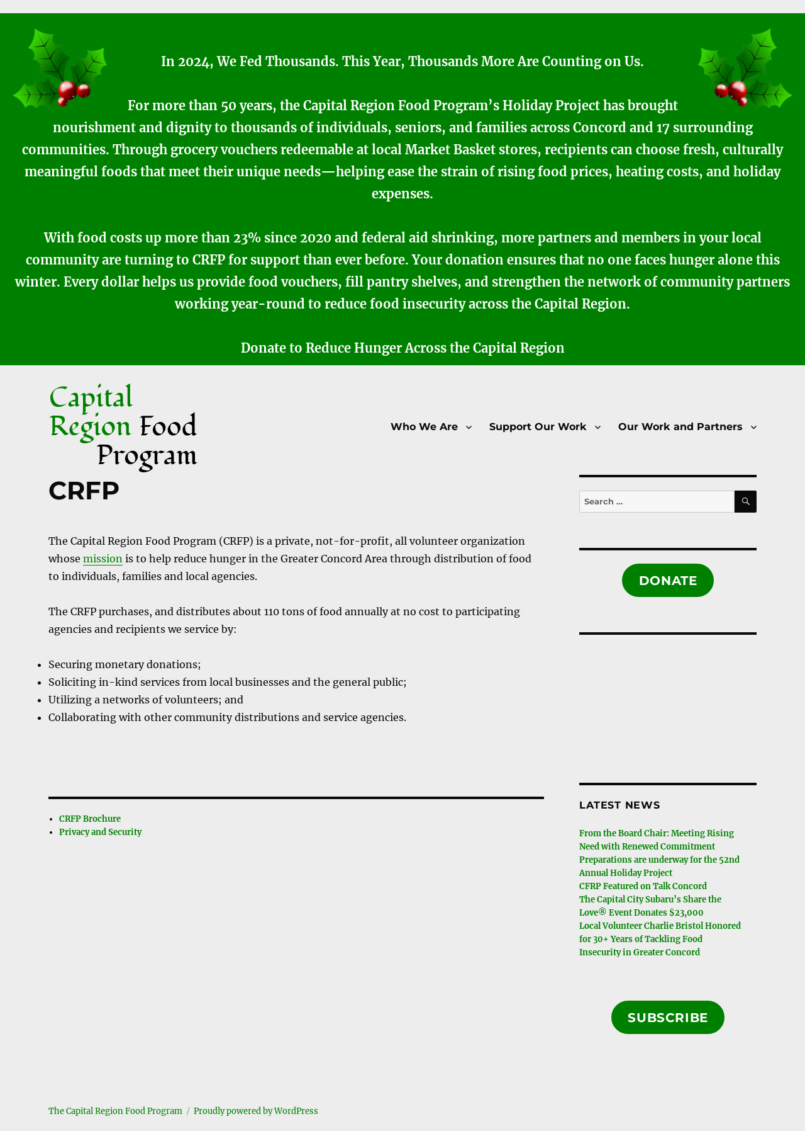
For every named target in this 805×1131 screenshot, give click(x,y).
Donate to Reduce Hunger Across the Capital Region (403, 348)
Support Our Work (538, 427)
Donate (668, 580)
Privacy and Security (100, 832)
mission (103, 558)
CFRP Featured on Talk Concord (643, 886)
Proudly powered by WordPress (256, 1111)
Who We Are (424, 427)
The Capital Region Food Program (115, 1111)
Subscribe (668, 1017)
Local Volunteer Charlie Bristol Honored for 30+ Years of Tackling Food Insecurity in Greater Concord (660, 939)
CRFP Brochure (90, 819)
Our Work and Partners (680, 427)
